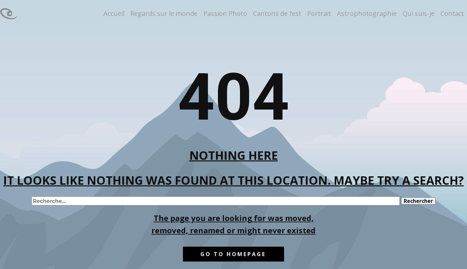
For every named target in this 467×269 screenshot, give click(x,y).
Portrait (319, 13)
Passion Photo (225, 13)
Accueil (114, 13)
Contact (452, 13)
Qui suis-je (418, 13)
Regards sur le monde (164, 13)
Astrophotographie (367, 13)
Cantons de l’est (277, 13)
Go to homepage (233, 254)
